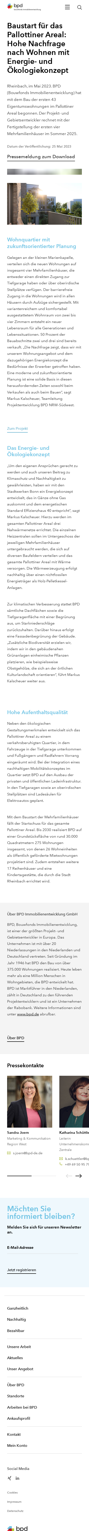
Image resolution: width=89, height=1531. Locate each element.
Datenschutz (15, 1511)
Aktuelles (15, 1358)
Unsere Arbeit (19, 1347)
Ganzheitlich (17, 1308)
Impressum (14, 1501)
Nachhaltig (16, 1319)
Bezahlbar (15, 1330)
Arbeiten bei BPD (22, 1407)
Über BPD (15, 1385)
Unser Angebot (20, 1369)
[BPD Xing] (9, 1478)
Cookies (12, 1492)
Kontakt (14, 1434)
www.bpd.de (28, 1014)
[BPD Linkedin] (17, 1478)
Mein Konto (17, 1445)
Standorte (15, 1396)
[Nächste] (78, 1176)
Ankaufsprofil (18, 1418)
